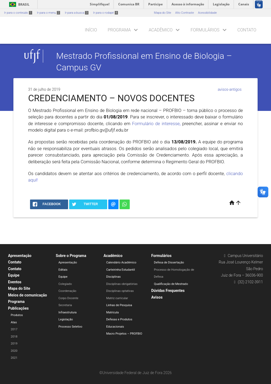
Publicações (18, 308)
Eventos (14, 282)
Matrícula (112, 312)
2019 (14, 343)
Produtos (17, 315)
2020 (14, 351)
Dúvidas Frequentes (167, 290)
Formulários (205, 29)
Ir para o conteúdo (18, 13)
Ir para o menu (48, 13)
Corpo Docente (68, 298)
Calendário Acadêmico (121, 262)
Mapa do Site (162, 13)
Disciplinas (113, 276)
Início (91, 29)
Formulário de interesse (156, 123)
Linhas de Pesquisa (119, 305)
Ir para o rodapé (105, 13)
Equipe (14, 275)
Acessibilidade (207, 13)
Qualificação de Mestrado (171, 284)
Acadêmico (161, 29)
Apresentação (19, 255)
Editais (63, 269)
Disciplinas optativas (120, 291)
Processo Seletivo (70, 326)
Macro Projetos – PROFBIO (124, 333)
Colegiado (65, 284)
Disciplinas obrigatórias (122, 284)
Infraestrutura (67, 312)
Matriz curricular (117, 298)
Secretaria (65, 305)
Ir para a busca (76, 13)
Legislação (65, 319)
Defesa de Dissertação (169, 262)
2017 (14, 329)
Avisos (156, 297)
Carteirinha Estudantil (120, 269)
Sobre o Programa (71, 255)
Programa (119, 29)
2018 (14, 336)
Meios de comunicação (27, 295)
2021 (14, 358)
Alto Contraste (184, 13)
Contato (246, 29)
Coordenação (67, 291)
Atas (14, 322)
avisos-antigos (230, 89)
